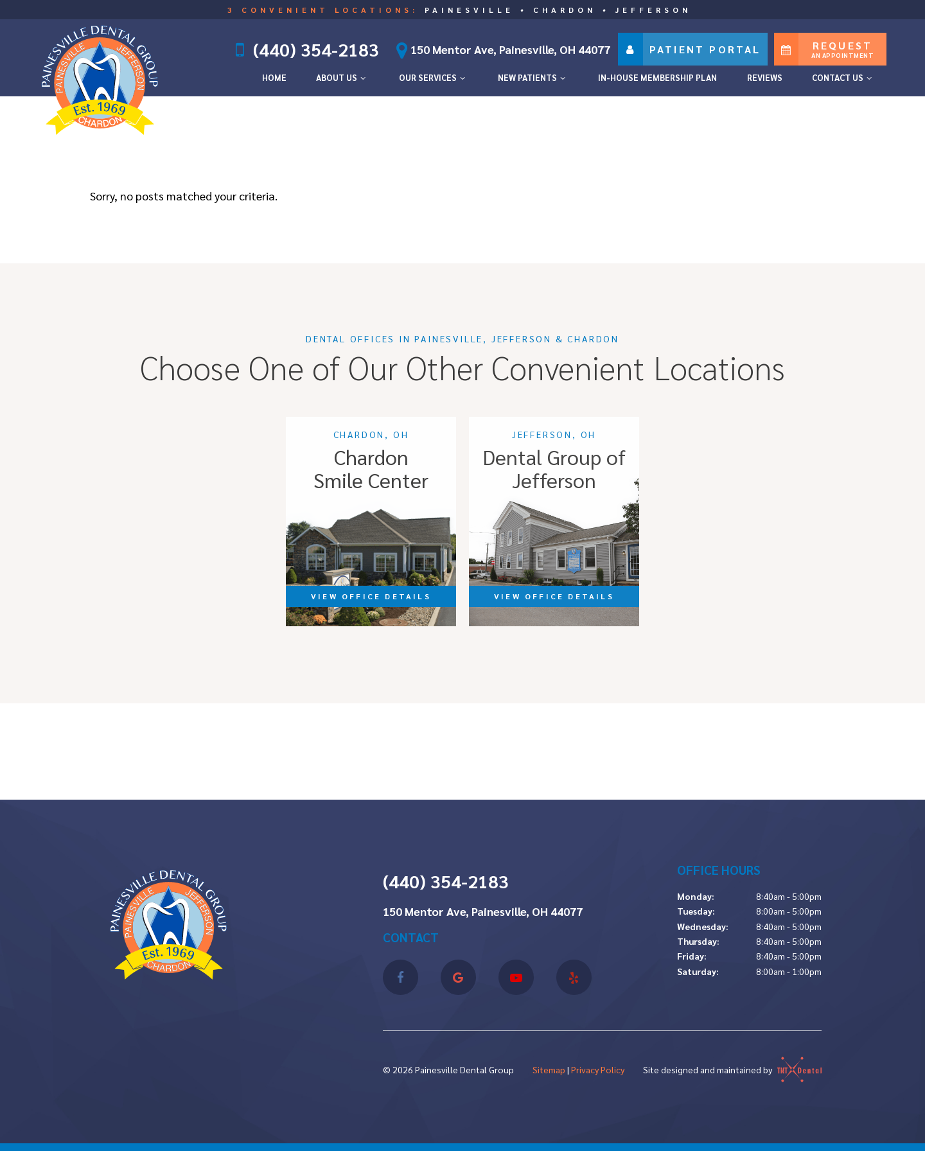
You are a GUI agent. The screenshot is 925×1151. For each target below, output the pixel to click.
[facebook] (400, 977)
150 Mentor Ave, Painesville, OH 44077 (499, 49)
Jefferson (653, 9)
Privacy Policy (597, 1069)
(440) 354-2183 (315, 49)
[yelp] (574, 977)
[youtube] (516, 977)
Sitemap (549, 1069)
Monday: (695, 896)
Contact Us (843, 77)
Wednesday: (702, 926)
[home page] (99, 77)
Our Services (433, 77)
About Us (342, 77)
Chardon (564, 9)
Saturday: (698, 971)
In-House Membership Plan (657, 77)
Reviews (764, 77)
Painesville (469, 9)
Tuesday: (696, 911)
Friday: (692, 956)
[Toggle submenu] (363, 77)
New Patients (533, 77)
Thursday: (698, 941)
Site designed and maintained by (732, 1069)
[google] (458, 977)
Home (274, 77)
